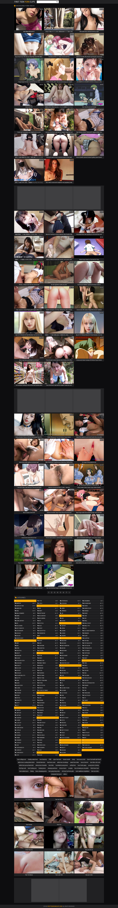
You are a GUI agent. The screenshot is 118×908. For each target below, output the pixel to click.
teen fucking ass (32, 768)
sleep (73, 759)
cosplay (70, 768)
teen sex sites (95, 771)
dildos (65, 774)
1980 (50, 759)
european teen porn (56, 774)
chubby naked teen (33, 759)
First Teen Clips (24, 2)
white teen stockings (62, 762)
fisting (32, 771)
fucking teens (42, 768)
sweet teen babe (74, 762)
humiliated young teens (62, 765)
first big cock (22, 768)
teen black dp (43, 759)
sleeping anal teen (52, 768)
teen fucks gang (82, 765)
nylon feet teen (57, 759)
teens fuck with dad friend (94, 759)
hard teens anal (51, 762)
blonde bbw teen (41, 762)
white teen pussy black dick (26, 765)
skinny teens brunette (41, 765)
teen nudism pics (23, 771)
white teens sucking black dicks (26, 762)
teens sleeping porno (41, 771)
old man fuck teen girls (68, 771)
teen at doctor (84, 762)
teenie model (66, 759)
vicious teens (62, 768)
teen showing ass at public (81, 768)
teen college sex (21, 759)
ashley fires (73, 765)
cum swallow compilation (82, 771)
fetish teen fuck (95, 768)
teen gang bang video (54, 771)
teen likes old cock (95, 762)
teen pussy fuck (81, 759)
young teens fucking (93, 765)
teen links (51, 765)
